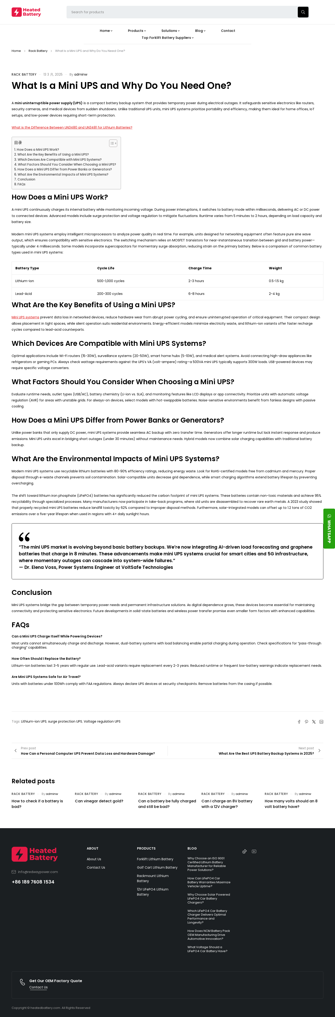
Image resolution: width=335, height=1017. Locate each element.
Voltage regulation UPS (102, 721)
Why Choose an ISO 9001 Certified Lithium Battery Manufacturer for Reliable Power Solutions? (207, 864)
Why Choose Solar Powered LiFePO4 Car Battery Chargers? (209, 898)
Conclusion (26, 179)
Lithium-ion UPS (34, 721)
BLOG (192, 848)
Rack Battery (38, 51)
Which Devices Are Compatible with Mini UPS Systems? (60, 159)
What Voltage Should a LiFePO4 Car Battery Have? (208, 949)
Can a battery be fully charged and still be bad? (167, 803)
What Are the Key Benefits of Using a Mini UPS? (53, 154)
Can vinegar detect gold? (99, 801)
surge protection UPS (65, 721)
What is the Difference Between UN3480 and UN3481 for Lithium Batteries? (72, 127)
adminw (80, 74)
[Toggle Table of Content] (111, 143)
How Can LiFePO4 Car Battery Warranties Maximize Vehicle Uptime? (209, 882)
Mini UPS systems (25, 317)
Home (16, 51)
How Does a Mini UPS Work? (38, 149)
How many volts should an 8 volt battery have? (291, 803)
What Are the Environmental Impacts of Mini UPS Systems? (63, 174)
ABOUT (92, 848)
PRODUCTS (146, 848)
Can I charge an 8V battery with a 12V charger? (226, 803)
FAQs (21, 184)
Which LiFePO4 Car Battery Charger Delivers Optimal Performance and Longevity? (207, 917)
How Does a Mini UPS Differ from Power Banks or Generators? (64, 169)
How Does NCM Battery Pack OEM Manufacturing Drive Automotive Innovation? (209, 935)
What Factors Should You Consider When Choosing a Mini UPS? (67, 164)
